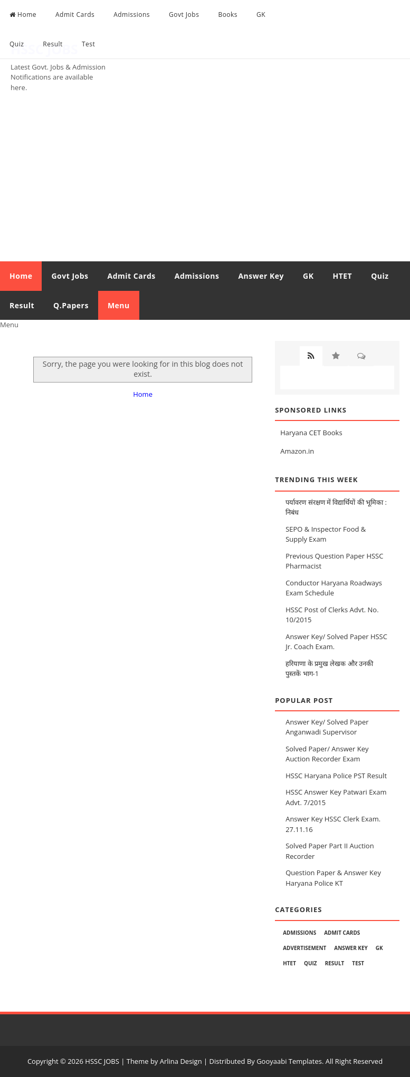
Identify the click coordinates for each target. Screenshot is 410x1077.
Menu (119, 305)
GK (260, 14)
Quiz (16, 44)
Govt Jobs (184, 14)
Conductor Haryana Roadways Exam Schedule (333, 588)
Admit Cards (74, 14)
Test (88, 44)
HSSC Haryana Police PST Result (336, 775)
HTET (342, 276)
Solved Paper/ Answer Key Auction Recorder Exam (326, 754)
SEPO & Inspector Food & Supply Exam (325, 534)
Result (53, 44)
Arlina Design (181, 1061)
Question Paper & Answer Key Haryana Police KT (333, 878)
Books (227, 14)
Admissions (131, 14)
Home (22, 14)
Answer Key (261, 276)
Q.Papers (71, 305)
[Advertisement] (205, 182)
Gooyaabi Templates (289, 1061)
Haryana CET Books (311, 432)
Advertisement (304, 948)
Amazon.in (297, 451)
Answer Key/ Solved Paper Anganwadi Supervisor (326, 727)
